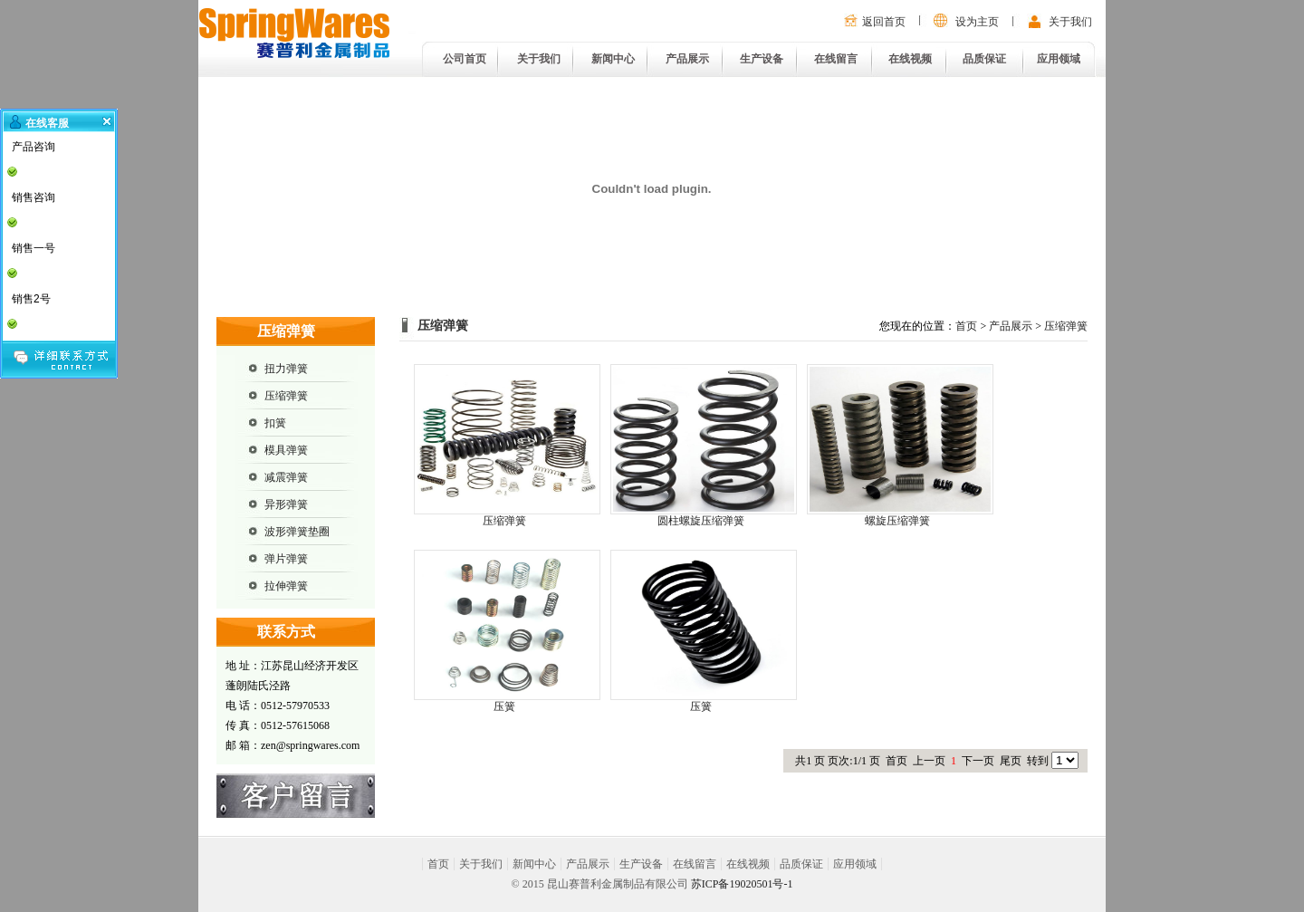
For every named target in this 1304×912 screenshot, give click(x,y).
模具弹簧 (286, 450)
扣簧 (275, 423)
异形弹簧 (286, 504)
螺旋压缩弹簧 (897, 520)
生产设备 (761, 59)
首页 (966, 326)
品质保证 (984, 59)
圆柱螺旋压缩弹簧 (700, 520)
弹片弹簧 (286, 558)
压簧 (504, 706)
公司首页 (464, 59)
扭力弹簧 (286, 368)
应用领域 (1058, 59)
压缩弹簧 (286, 395)
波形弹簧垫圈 (297, 531)
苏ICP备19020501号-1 (742, 884)
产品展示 (687, 59)
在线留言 (836, 59)
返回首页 (884, 21)
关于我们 (1070, 21)
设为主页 (977, 21)
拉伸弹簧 (286, 586)
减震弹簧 (286, 477)
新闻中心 (613, 59)
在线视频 (910, 59)
